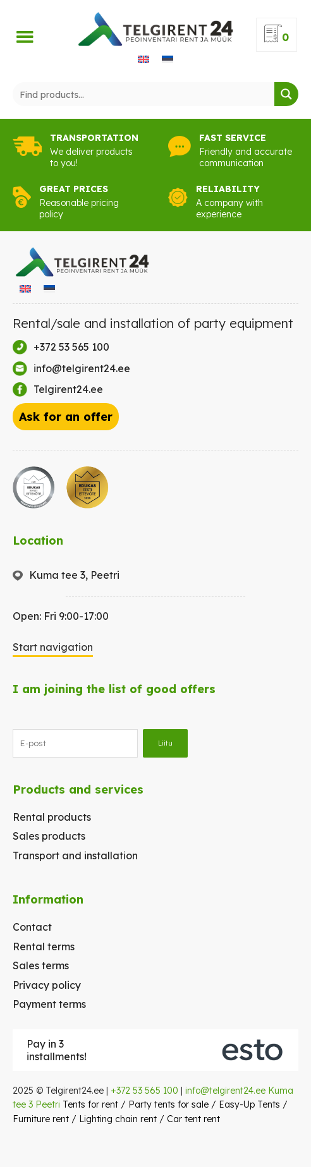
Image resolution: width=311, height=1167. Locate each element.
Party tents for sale (168, 1104)
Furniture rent (41, 1119)
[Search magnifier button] (286, 94)
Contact (32, 927)
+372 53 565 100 (144, 1090)
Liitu (165, 743)
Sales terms (41, 965)
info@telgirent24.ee (225, 1090)
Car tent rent (193, 1119)
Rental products (52, 817)
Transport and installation (75, 855)
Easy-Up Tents (249, 1104)
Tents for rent (90, 1104)
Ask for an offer (66, 416)
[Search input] (144, 94)
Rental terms (44, 946)
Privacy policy (47, 985)
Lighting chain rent (118, 1119)
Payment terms (49, 1004)
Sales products (49, 836)
